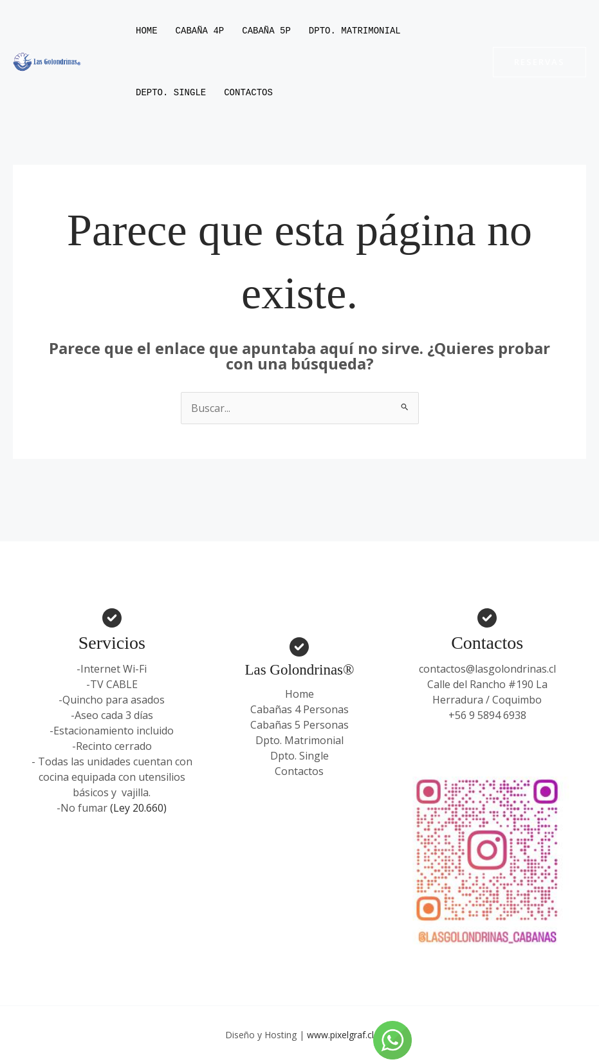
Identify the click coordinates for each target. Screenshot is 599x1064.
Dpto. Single (299, 756)
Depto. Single (171, 92)
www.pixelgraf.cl (340, 1035)
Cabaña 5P (266, 30)
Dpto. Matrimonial (355, 30)
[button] (539, 62)
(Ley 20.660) (138, 808)
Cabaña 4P (200, 30)
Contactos (248, 92)
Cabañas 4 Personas (299, 709)
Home (147, 30)
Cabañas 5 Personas (299, 725)
